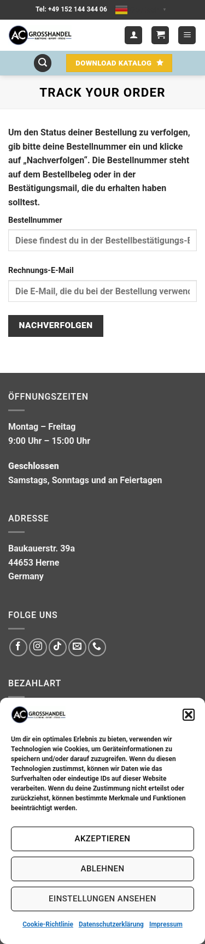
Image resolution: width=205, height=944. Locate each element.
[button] (188, 714)
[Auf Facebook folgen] (18, 647)
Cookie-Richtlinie (47, 924)
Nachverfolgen (56, 325)
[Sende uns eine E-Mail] (77, 647)
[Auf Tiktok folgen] (58, 647)
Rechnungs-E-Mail (41, 270)
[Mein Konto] (133, 35)
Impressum (166, 924)
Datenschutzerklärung (111, 924)
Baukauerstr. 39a (41, 548)
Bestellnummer (35, 220)
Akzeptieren (103, 839)
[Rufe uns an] (97, 647)
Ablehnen (103, 869)
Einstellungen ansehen (102, 899)
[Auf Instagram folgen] (38, 647)
